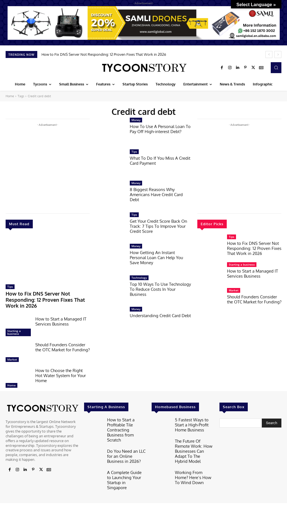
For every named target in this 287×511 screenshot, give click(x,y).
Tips (10, 287)
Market (12, 351)
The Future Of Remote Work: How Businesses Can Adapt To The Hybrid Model (193, 438)
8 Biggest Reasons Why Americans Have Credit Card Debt (156, 194)
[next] (277, 54)
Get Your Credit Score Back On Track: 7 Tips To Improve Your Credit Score (158, 226)
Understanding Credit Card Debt (160, 315)
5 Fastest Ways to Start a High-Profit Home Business (194, 415)
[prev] (268, 54)
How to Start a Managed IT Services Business (60, 313)
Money (135, 120)
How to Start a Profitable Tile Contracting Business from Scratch (124, 418)
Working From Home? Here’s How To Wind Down (193, 459)
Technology (139, 278)
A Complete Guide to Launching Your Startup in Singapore (126, 459)
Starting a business (14, 324)
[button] (276, 67)
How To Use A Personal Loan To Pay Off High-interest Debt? (160, 129)
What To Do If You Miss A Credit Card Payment (160, 160)
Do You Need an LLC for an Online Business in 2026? (125, 439)
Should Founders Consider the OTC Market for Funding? (62, 339)
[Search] (271, 414)
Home (10, 96)
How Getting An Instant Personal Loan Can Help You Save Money (156, 257)
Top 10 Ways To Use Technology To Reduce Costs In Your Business (160, 289)
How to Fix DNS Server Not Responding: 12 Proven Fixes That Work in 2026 (103, 54)
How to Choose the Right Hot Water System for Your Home (60, 367)
